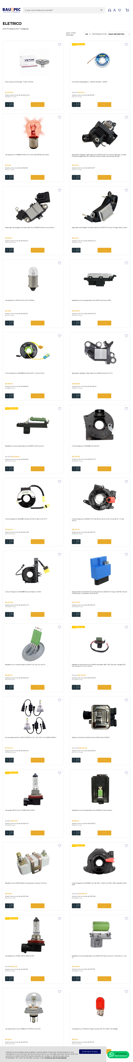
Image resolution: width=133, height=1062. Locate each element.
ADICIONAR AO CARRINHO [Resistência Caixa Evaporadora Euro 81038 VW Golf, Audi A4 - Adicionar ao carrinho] (27, 623)
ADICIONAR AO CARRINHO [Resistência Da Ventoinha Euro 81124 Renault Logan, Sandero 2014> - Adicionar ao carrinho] (27, 843)
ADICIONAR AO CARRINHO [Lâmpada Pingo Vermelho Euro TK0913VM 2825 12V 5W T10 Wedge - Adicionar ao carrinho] (71, 769)
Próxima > (85, 929)
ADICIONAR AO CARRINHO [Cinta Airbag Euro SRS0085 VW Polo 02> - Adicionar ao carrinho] (115, 328)
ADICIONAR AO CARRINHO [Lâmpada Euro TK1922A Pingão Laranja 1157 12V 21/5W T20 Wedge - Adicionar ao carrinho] (27, 769)
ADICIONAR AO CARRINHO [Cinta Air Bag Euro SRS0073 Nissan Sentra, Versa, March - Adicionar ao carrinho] (71, 916)
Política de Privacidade (56, 1058)
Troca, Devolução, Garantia (50, 1004)
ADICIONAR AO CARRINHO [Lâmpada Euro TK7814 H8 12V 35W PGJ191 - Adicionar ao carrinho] (27, 696)
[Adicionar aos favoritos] (38, 44)
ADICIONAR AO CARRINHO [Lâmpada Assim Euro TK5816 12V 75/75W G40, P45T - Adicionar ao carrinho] (115, 696)
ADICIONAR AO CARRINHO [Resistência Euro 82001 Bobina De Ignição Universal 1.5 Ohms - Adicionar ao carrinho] (71, 623)
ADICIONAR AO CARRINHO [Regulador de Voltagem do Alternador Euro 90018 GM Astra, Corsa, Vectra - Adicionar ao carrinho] (71, 182)
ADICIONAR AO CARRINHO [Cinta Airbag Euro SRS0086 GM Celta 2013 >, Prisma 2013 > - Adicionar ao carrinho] (115, 255)
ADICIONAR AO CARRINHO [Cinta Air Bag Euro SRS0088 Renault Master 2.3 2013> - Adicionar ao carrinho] (115, 401)
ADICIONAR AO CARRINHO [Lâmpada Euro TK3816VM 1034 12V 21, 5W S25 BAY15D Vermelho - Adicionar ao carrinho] (115, 105)
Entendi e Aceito (90, 1051)
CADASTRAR (118, 961)
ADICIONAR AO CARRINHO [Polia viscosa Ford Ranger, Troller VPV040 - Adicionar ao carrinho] (27, 105)
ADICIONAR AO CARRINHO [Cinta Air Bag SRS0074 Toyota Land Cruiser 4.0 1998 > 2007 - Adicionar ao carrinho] (71, 843)
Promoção (59, 44)
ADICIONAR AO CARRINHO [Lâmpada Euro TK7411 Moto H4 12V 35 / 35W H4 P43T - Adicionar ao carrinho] (115, 769)
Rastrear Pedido (50, 1017)
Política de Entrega (52, 993)
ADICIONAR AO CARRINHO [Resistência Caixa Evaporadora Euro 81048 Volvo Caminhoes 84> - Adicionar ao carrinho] (115, 916)
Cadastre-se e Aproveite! (17, 959)
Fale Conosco (49, 995)
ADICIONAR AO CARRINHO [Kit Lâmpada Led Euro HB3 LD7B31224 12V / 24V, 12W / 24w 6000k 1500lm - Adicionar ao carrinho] (27, 550)
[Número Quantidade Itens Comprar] (7, 105)
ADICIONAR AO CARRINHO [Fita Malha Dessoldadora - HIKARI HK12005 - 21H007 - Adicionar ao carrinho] (71, 105)
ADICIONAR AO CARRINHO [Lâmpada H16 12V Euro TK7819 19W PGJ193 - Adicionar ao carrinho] (115, 550)
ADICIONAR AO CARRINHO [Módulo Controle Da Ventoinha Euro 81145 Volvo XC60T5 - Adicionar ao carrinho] (71, 550)
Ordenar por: (99, 34)
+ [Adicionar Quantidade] (11, 104)
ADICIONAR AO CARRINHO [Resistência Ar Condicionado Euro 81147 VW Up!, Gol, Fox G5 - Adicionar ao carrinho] (71, 476)
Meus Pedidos (49, 1013)
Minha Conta (49, 1015)
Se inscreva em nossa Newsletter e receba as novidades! (21, 962)
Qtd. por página (71, 34)
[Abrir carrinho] (127, 6)
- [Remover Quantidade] (11, 106)
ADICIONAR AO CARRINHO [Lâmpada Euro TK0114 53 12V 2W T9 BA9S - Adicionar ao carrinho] (27, 255)
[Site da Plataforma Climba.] (66, 1042)
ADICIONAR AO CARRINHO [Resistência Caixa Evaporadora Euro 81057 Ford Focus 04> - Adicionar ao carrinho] (71, 328)
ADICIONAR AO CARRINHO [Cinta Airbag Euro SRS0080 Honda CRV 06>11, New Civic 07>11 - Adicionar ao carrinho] (27, 401)
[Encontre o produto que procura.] (84, 6)
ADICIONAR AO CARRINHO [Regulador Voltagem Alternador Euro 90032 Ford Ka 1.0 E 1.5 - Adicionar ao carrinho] (27, 328)
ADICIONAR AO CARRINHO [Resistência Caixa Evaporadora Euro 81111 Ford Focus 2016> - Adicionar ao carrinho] (71, 255)
